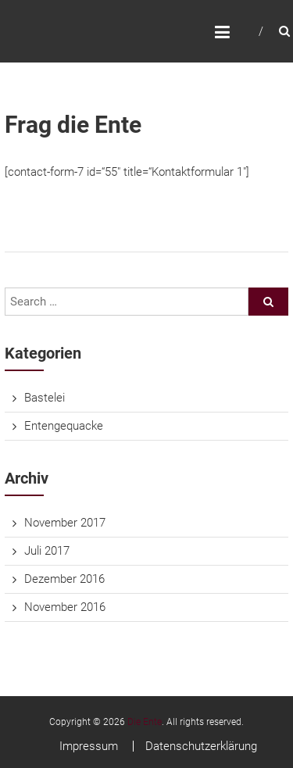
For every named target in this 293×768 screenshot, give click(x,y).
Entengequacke (63, 426)
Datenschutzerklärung (201, 746)
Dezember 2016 (64, 579)
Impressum (88, 746)
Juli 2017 (47, 551)
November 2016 (64, 607)
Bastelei (44, 398)
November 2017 (64, 523)
